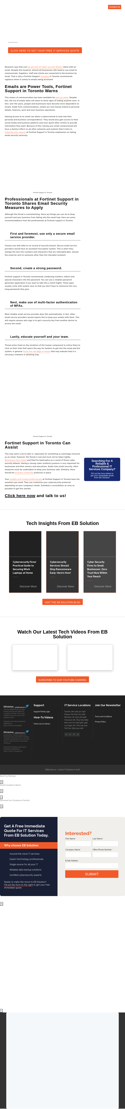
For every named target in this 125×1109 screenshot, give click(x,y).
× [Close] (1, 797)
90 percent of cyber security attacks (45, 67)
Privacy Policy (100, 722)
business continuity (23, 473)
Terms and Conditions (103, 716)
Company (44, 76)
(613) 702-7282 (79, 714)
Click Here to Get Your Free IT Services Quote (45, 50)
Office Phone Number (103, 850)
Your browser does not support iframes (62, 957)
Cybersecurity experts (15, 132)
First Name (70, 839)
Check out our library (42, 724)
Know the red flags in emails (37, 351)
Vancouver (68, 720)
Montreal (67, 717)
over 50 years (61, 97)
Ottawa (67, 714)
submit (92, 874)
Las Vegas (68, 725)
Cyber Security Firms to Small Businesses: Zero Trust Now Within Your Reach (97, 569)
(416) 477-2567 (80, 712)
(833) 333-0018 (77, 728)
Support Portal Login (42, 712)
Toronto (67, 712)
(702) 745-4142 (81, 725)
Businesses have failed (16, 460)
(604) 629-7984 (82, 720)
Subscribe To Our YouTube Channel (62, 680)
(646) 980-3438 (81, 723)
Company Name (73, 850)
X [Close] (1, 782)
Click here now (20, 495)
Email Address (72, 860)
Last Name (98, 839)
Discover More (28, 586)
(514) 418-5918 (80, 717)
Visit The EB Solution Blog (62, 602)
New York (68, 723)
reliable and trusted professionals (25, 479)
